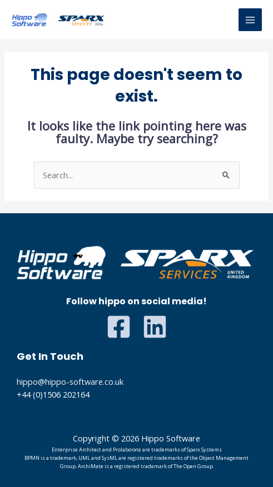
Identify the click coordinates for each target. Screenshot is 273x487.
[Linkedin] (155, 327)
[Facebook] (119, 327)
